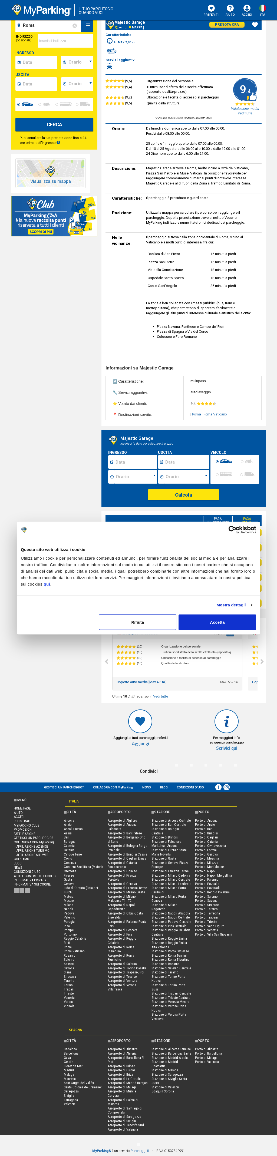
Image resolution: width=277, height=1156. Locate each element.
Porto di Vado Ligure (209, 926)
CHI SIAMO (21, 859)
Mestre (69, 901)
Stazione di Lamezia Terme (170, 871)
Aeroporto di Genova (122, 884)
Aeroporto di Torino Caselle (127, 968)
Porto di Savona (206, 901)
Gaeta (68, 879)
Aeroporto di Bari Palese (125, 833)
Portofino (70, 934)
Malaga (69, 1074)
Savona (69, 968)
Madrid (69, 1070)
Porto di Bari (204, 829)
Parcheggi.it (139, 1151)
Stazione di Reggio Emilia (169, 938)
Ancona (69, 820)
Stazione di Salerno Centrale (171, 968)
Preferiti (211, 11)
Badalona (70, 1049)
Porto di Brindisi (206, 833)
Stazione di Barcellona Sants (171, 1053)
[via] (66, 41)
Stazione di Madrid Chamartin (164, 1064)
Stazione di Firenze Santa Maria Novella (169, 852)
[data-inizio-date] (39, 62)
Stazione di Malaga (164, 1070)
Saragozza (71, 1091)
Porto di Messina (207, 858)
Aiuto (230, 11)
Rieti (67, 943)
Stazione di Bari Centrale (168, 825)
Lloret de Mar (73, 1066)
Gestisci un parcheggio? (64, 787)
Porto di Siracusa (207, 905)
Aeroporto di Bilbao (121, 1066)
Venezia (69, 998)
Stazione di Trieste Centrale (170, 998)
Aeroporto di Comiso (122, 871)
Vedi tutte (160, 696)
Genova (69, 884)
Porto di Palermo (207, 879)
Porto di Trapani (206, 917)
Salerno (69, 959)
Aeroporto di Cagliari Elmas (127, 858)
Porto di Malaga (206, 1058)
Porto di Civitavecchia (210, 846)
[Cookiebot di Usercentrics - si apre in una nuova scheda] (232, 530)
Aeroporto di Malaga (122, 1087)
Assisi (68, 833)
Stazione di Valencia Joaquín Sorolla (165, 1089)
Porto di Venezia (206, 930)
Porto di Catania (206, 842)
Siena (67, 972)
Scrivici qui (226, 748)
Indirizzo (24, 38)
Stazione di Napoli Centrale (170, 917)
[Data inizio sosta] (135, 462)
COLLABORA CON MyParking (113, 787)
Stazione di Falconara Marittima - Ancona (166, 844)
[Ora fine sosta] (186, 477)
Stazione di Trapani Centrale (171, 993)
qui (47, 584)
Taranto (69, 981)
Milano (68, 905)
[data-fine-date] (39, 84)
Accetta (217, 622)
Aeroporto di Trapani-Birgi (126, 972)
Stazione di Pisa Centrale (168, 926)
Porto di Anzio (205, 825)
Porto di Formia (206, 850)
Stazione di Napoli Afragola (170, 913)
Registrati (22, 821)
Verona (69, 1002)
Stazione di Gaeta (163, 858)
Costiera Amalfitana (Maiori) (83, 867)
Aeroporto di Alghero (122, 820)
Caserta (69, 846)
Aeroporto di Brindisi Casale (127, 854)
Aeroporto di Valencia (123, 1129)
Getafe (68, 1062)
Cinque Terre (73, 854)
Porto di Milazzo (206, 863)
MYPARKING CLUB (26, 825)
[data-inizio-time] (80, 62)
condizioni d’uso (190, 787)
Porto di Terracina (207, 913)
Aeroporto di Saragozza (124, 1117)
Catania (69, 850)
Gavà (67, 1058)
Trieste (69, 993)
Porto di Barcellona (208, 1053)
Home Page (22, 808)
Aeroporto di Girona (122, 1070)
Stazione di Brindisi (165, 837)
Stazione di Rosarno (165, 964)
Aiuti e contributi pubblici (35, 876)
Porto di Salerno (206, 896)
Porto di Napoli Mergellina (213, 875)
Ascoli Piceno (73, 829)
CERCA (54, 124)
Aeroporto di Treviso (122, 977)
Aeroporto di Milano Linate (126, 892)
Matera (69, 896)
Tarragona (71, 1100)
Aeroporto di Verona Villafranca (122, 987)
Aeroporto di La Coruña (124, 1079)
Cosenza (70, 863)
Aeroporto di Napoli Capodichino (122, 907)
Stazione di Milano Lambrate (171, 884)
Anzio (68, 825)
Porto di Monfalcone (209, 867)
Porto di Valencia (207, 1062)
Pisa (67, 926)
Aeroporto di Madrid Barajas (127, 1083)
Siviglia (69, 1096)
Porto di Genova (206, 854)
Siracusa (70, 977)
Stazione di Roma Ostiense (170, 951)
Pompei (69, 930)
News (146, 787)
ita (262, 14)
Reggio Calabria (75, 938)
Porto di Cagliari (206, 837)
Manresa (70, 1079)
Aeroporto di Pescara (122, 930)
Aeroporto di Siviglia (122, 1121)
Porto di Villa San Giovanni (213, 934)
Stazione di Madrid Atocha (170, 1058)
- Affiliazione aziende (31, 846)
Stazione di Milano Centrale (170, 879)
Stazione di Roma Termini (169, 955)
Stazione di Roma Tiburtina (170, 959)
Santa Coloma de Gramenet (83, 1087)
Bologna (69, 842)
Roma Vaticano (215, 414)
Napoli (68, 909)
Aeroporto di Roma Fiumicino (121, 957)
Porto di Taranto (206, 909)
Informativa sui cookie (32, 884)
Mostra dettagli (231, 605)
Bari (66, 837)
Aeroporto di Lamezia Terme (127, 888)
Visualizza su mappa (50, 181)
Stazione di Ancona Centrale (171, 820)
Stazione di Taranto (165, 972)
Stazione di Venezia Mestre (170, 1002)
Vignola (69, 1006)
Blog (164, 787)
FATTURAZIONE (24, 834)
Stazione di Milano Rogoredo (164, 907)
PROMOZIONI (23, 829)
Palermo (69, 917)
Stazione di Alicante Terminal (171, 1049)
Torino (68, 985)
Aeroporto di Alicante (122, 1049)
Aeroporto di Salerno (122, 964)
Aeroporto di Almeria (122, 1053)
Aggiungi (140, 743)
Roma (197, 414)
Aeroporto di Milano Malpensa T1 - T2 (122, 898)
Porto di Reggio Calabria (212, 892)
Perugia (69, 922)
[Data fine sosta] (186, 462)
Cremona (70, 871)
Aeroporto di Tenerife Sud (126, 1125)
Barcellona (71, 1053)
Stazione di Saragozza (167, 1074)
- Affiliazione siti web (31, 855)
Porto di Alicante (206, 1049)
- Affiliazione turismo (32, 850)
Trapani (69, 989)
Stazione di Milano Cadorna (170, 875)
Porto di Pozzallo (207, 884)
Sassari (69, 964)
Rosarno (69, 955)
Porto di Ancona (206, 820)
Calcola (183, 495)
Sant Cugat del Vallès (79, 1083)
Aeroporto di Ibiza (120, 1074)
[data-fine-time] (80, 84)
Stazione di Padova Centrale (171, 922)
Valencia (69, 1104)
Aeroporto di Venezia (122, 981)
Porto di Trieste (206, 922)
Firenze (69, 875)
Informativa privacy (30, 880)
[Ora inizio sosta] (135, 477)
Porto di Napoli (205, 871)
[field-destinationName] (49, 25)
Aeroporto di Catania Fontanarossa (122, 865)
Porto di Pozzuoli (207, 888)
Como (68, 858)
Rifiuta (137, 622)
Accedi (247, 14)
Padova (69, 913)
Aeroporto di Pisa (120, 934)
